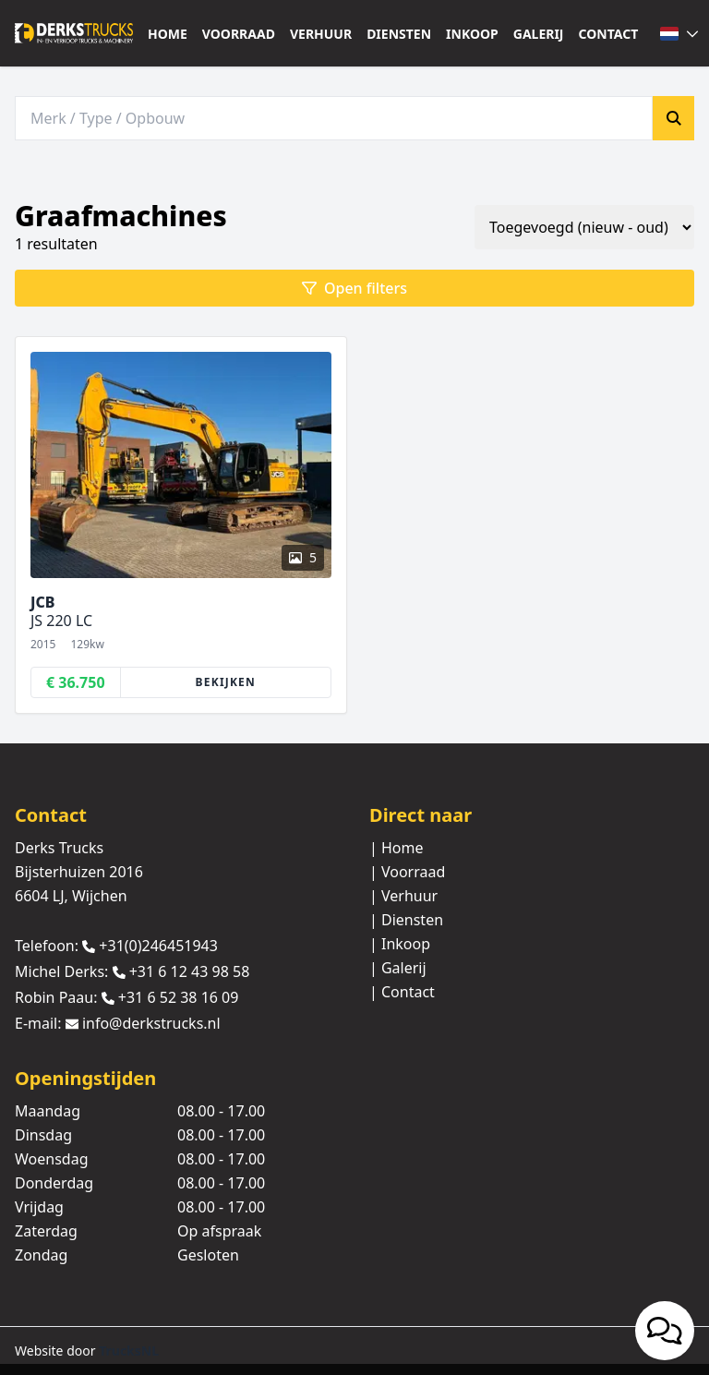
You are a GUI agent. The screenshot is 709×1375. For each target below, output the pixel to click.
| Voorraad (407, 872)
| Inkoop (399, 944)
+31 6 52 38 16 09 (178, 997)
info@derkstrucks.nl (151, 1024)
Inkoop (472, 33)
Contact (609, 33)
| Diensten (406, 920)
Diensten (399, 33)
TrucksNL (129, 1350)
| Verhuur (403, 896)
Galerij (538, 33)
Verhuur (321, 33)
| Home (396, 848)
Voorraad (238, 33)
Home (167, 33)
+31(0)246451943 (158, 945)
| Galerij (398, 968)
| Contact (402, 992)
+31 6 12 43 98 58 (189, 971)
